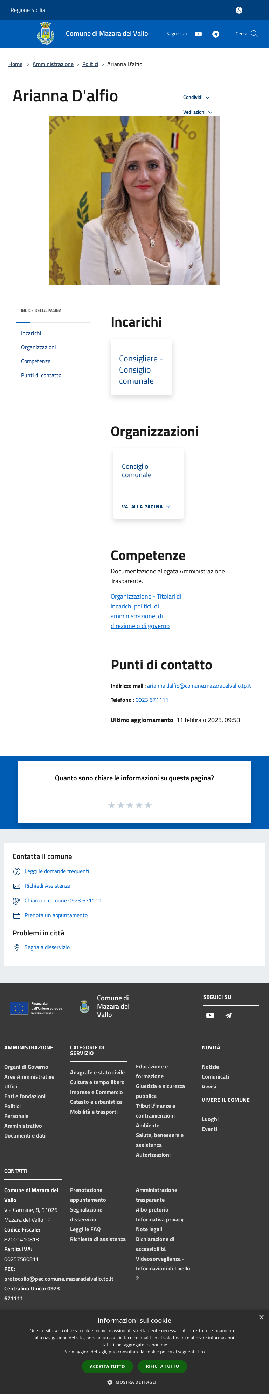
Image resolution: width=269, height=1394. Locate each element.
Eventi (209, 1129)
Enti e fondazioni (25, 1096)
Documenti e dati (25, 1135)
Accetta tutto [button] (107, 1366)
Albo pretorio (152, 1209)
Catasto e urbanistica (96, 1102)
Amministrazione (53, 64)
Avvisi (209, 1086)
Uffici (10, 1086)
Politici (90, 64)
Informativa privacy (160, 1219)
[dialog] (134, 1352)
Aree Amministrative (29, 1076)
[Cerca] (254, 33)
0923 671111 (152, 699)
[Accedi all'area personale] (239, 10)
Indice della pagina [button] (41, 310)
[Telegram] (213, 33)
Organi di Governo (26, 1066)
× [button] (261, 1317)
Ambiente (147, 1125)
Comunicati (215, 1076)
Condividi (197, 97)
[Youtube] (195, 33)
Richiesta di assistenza (98, 1239)
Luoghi (210, 1119)
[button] (134, 1382)
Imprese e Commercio (96, 1092)
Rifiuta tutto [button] (162, 1366)
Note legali (149, 1229)
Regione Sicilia (28, 10)
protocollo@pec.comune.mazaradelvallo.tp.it (58, 1278)
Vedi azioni (199, 112)
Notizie (210, 1066)
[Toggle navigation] (14, 33)
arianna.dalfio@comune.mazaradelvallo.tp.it (199, 685)
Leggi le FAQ (85, 1229)
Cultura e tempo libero (97, 1082)
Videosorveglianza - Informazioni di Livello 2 (163, 1268)
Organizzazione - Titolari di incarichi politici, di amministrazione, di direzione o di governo (146, 611)
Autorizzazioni (153, 1154)
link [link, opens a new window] (202, 1352)
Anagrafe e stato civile (97, 1072)
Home (15, 64)
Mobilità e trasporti (94, 1111)
